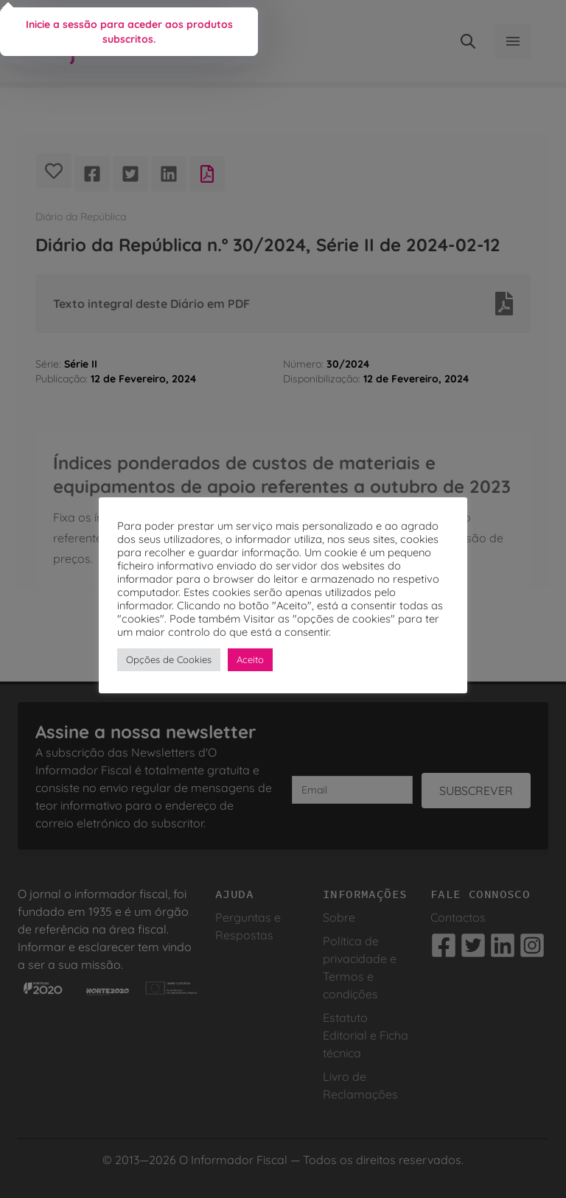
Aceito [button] (250, 659)
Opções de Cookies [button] (169, 659)
